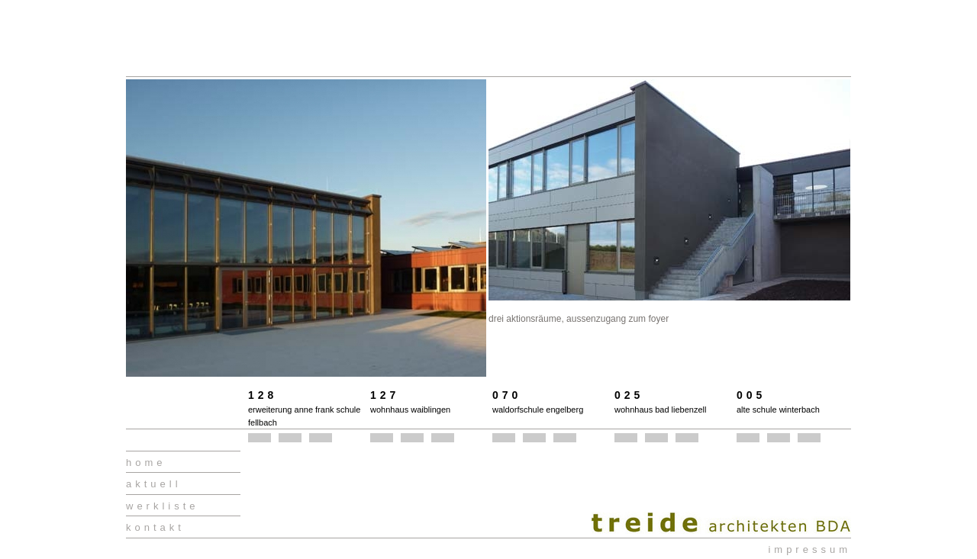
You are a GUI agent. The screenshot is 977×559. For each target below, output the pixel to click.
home (146, 462)
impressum (809, 549)
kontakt (155, 527)
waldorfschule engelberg (537, 409)
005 (751, 395)
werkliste (162, 506)
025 (628, 395)
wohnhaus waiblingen (410, 409)
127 (384, 395)
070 (506, 395)
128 (262, 395)
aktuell (154, 484)
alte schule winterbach (778, 409)
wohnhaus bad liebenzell (660, 409)
